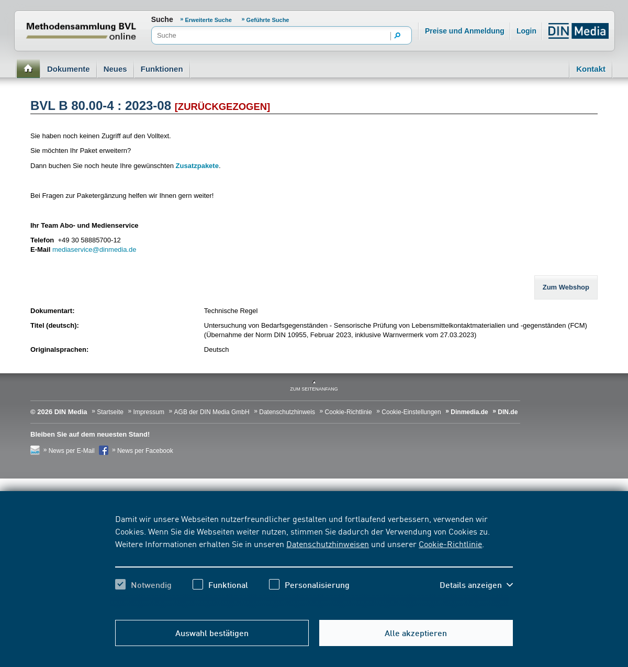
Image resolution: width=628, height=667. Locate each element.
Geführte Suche (267, 20)
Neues (115, 68)
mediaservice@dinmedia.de (94, 249)
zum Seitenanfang (314, 389)
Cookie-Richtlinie (450, 543)
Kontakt (590, 68)
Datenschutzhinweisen (327, 543)
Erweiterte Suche (208, 20)
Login (526, 31)
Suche (162, 19)
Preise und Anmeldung (464, 31)
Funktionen (162, 68)
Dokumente (68, 68)
